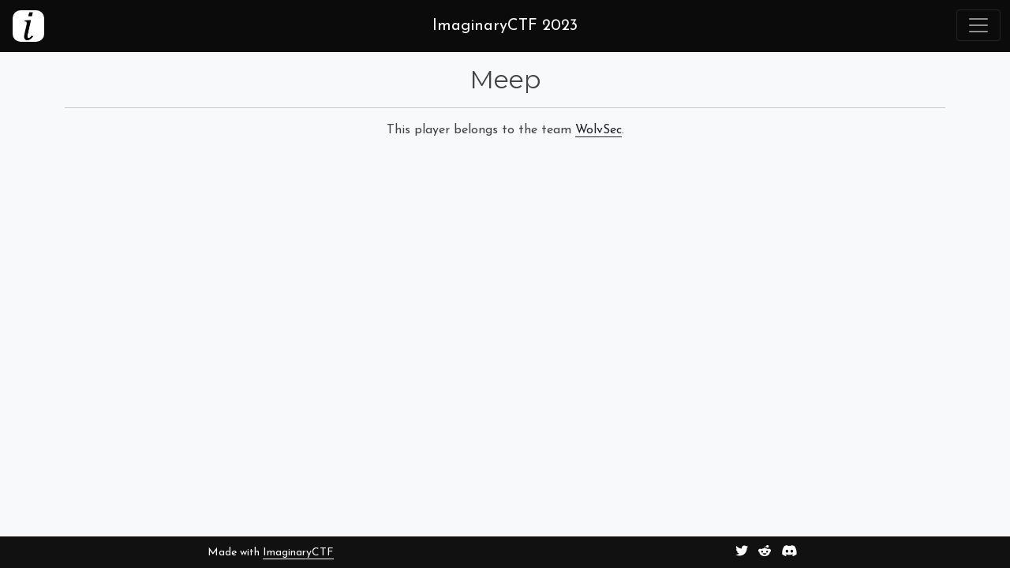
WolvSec (598, 130)
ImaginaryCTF (298, 553)
